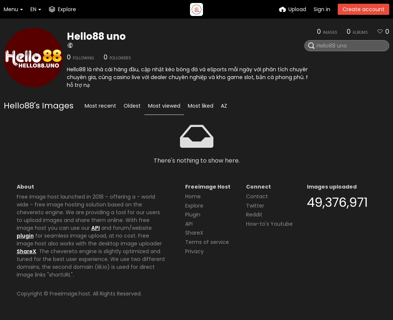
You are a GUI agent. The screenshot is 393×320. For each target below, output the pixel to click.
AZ (224, 106)
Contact (257, 196)
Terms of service (207, 242)
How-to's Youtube (269, 224)
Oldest (132, 106)
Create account (363, 9)
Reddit (254, 214)
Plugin (192, 214)
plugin (25, 235)
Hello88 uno (96, 36)
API (95, 228)
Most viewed (164, 106)
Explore (194, 205)
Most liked (200, 106)
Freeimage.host (70, 293)
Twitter (255, 205)
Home (193, 196)
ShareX (26, 251)
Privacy (194, 251)
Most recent (100, 106)
